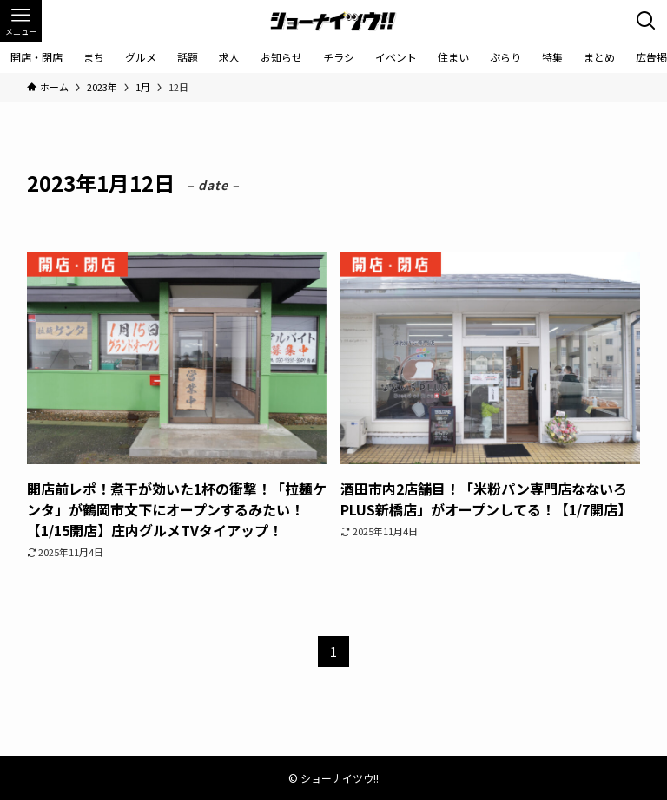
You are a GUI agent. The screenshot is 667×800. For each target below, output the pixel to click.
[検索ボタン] (646, 21)
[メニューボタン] (21, 21)
